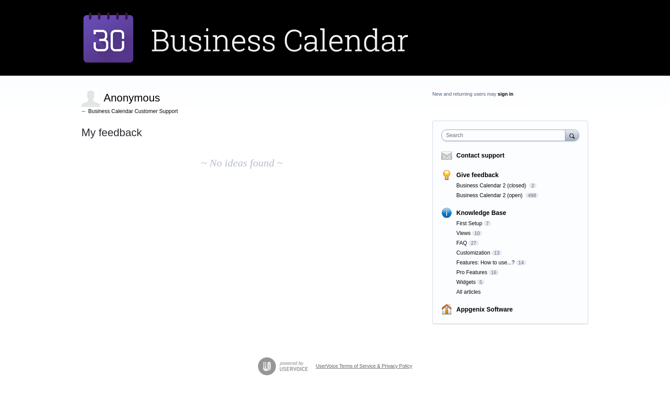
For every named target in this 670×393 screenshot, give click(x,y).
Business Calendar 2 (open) (490, 195)
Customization (473, 253)
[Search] (572, 135)
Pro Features (471, 272)
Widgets (466, 282)
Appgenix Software (484, 309)
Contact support (480, 155)
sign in (505, 94)
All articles (468, 292)
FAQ (461, 243)
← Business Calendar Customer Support (129, 111)
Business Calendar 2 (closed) (492, 185)
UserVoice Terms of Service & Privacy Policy (364, 366)
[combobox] (505, 135)
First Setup (469, 223)
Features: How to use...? (485, 262)
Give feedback (477, 174)
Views (463, 233)
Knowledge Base (481, 212)
